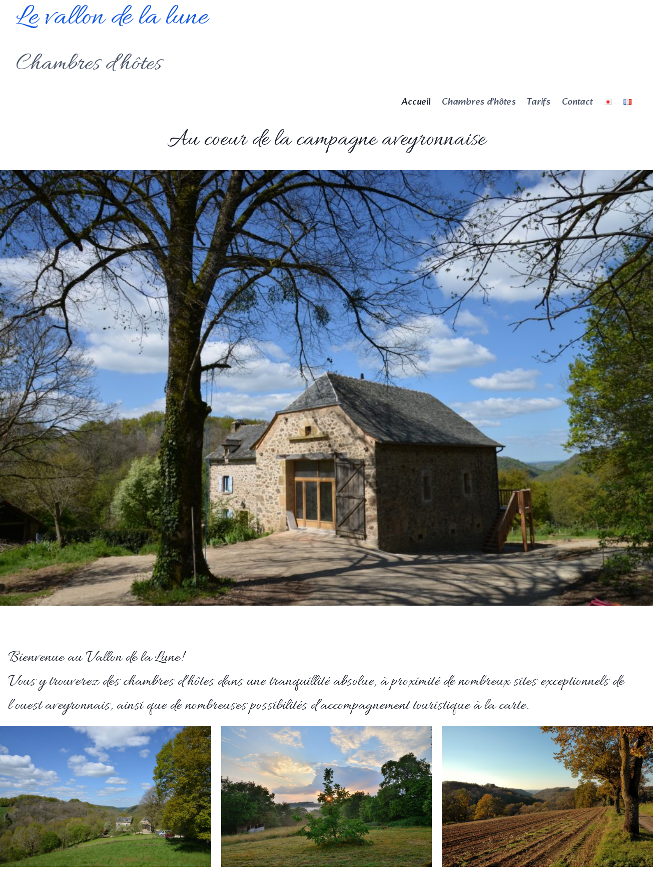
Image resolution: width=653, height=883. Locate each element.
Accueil (415, 102)
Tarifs (538, 102)
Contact (577, 102)
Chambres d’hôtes (478, 102)
